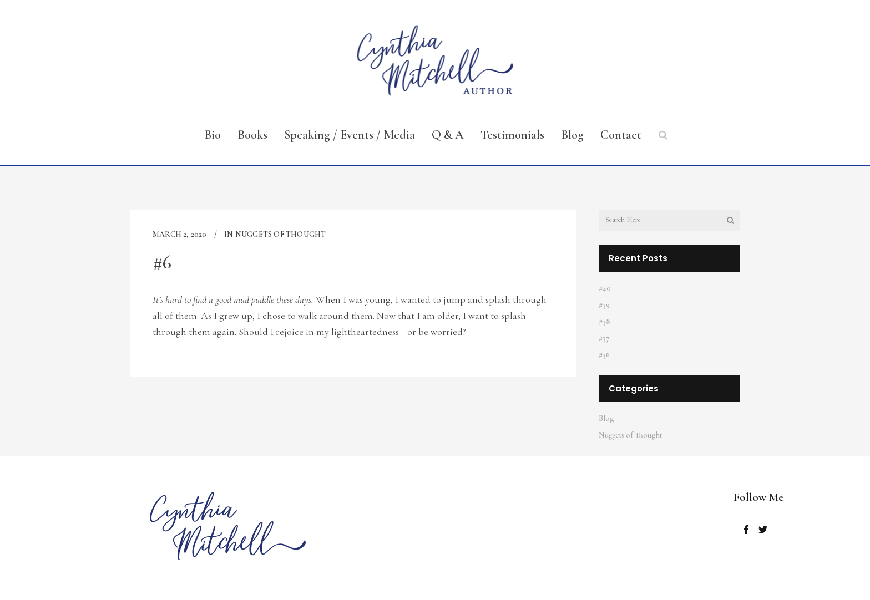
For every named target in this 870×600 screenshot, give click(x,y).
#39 (604, 304)
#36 (604, 354)
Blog (606, 418)
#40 (605, 288)
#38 (604, 321)
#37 (604, 338)
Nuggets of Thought (280, 234)
